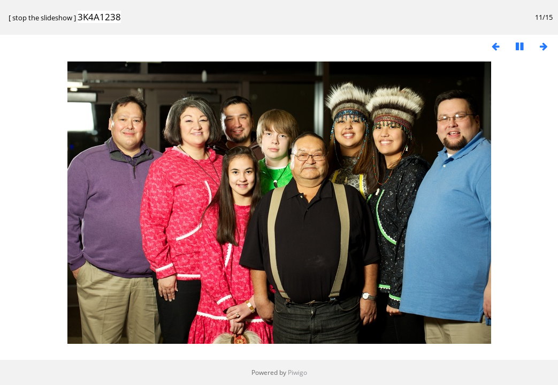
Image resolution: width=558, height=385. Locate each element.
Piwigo (297, 372)
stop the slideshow (42, 17)
